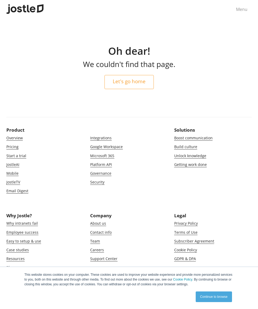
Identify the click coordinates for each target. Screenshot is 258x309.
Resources (15, 258)
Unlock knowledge (190, 155)
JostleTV (13, 182)
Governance (100, 173)
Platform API (101, 164)
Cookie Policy (185, 249)
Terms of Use (186, 232)
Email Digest (17, 190)
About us (98, 223)
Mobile (12, 173)
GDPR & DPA (185, 258)
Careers (97, 249)
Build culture (185, 146)
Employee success (22, 232)
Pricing (12, 146)
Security (97, 182)
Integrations (101, 137)
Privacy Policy (186, 223)
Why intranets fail (22, 223)
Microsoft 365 (102, 155)
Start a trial (16, 155)
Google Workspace (106, 146)
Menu (241, 9)
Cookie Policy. (183, 279)
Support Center (103, 258)
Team (95, 241)
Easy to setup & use (23, 241)
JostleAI (12, 164)
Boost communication (193, 137)
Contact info (101, 232)
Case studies (17, 249)
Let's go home (129, 81)
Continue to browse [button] (214, 297)
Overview (14, 137)
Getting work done (190, 164)
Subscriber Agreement (194, 241)
